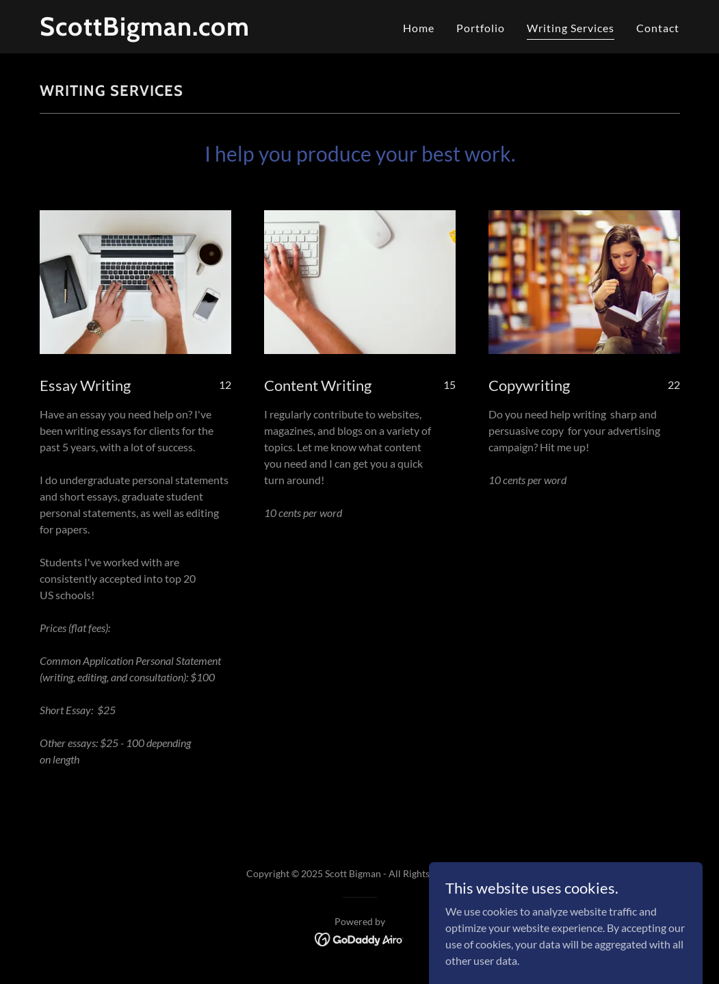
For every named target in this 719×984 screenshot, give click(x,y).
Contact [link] (657, 27)
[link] (152, 31)
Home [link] (418, 27)
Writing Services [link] (570, 27)
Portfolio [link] (480, 27)
